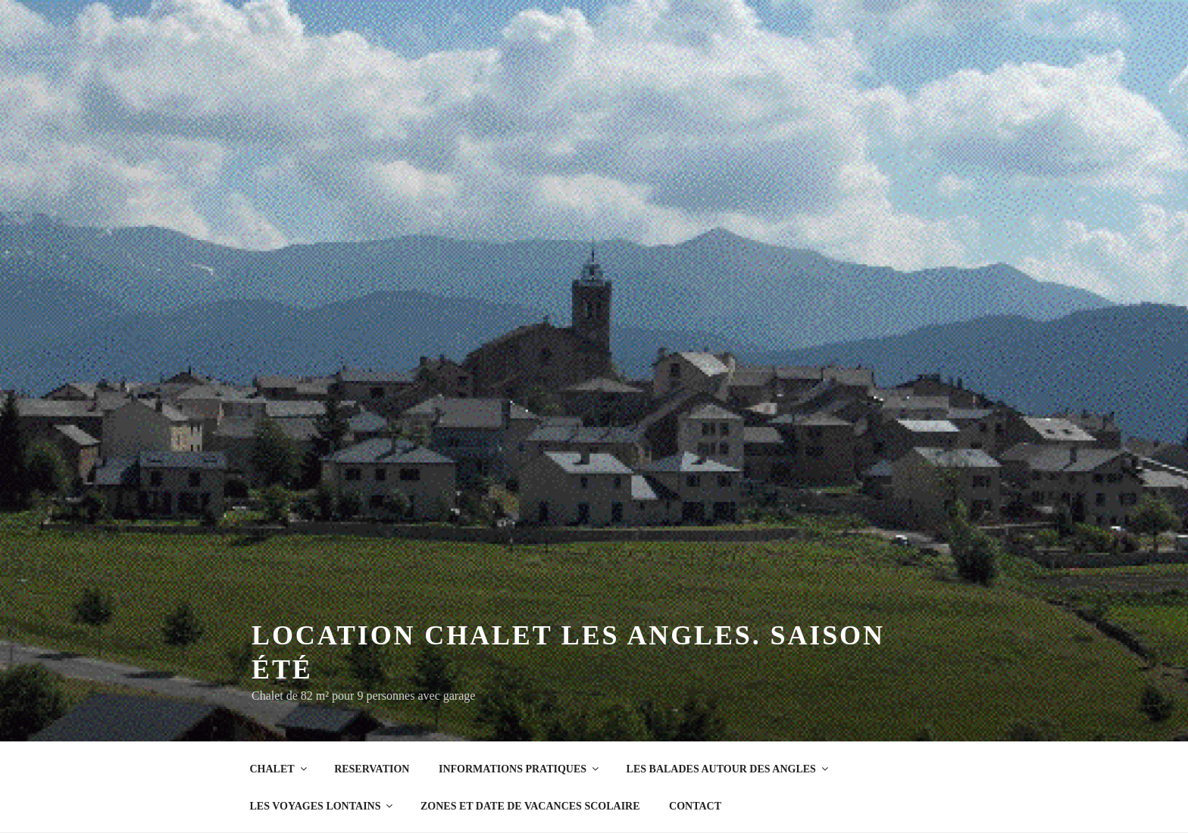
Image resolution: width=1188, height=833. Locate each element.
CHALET (279, 769)
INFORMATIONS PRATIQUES (520, 769)
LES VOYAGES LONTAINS (322, 806)
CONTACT (695, 806)
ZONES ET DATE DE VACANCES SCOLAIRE (530, 806)
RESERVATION (371, 769)
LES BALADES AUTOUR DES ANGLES (728, 769)
